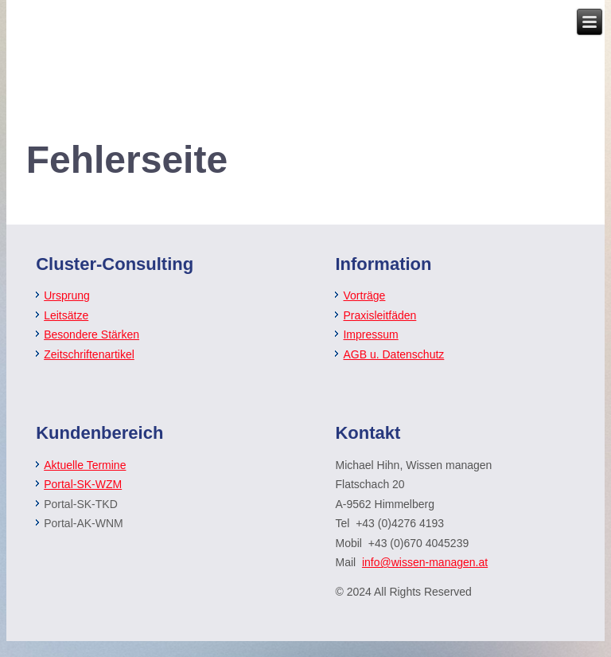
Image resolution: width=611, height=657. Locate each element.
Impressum (370, 334)
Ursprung (67, 295)
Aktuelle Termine (85, 465)
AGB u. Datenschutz (393, 354)
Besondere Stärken (91, 334)
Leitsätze (66, 315)
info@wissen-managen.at (425, 562)
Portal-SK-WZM (83, 484)
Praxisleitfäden (379, 315)
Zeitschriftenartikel (89, 354)
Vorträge (364, 295)
